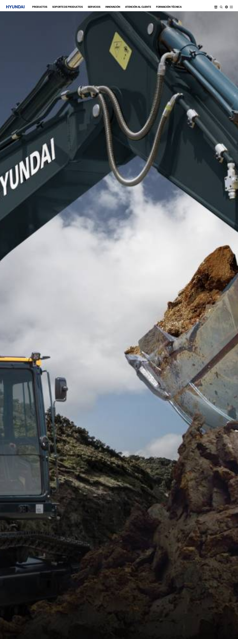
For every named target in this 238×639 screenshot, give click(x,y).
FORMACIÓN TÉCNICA (169, 6)
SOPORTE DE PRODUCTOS (67, 6)
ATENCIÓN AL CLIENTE (138, 6)
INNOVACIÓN (112, 6)
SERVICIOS (94, 6)
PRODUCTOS (39, 6)
